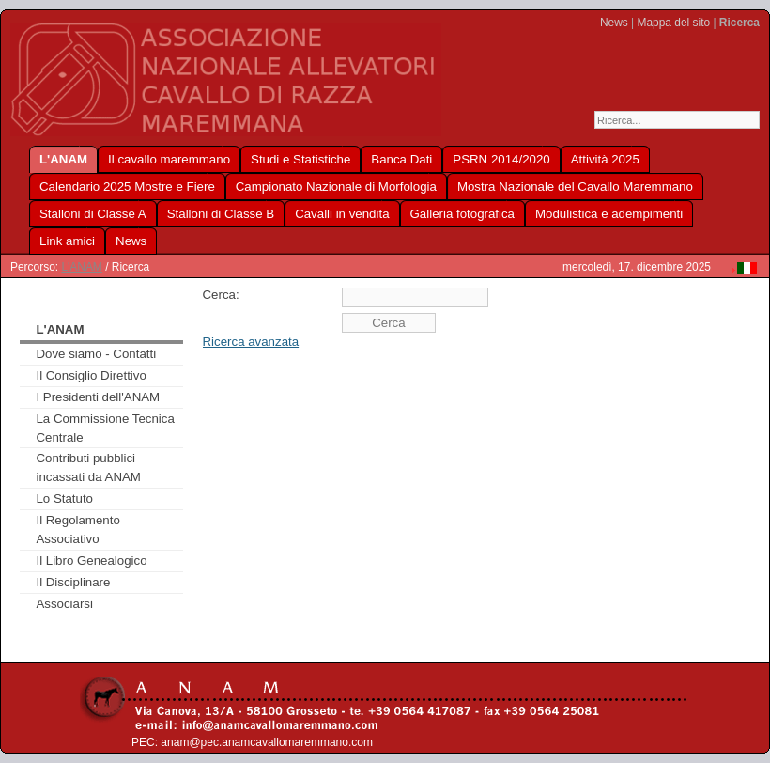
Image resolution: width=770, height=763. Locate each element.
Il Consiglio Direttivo (91, 375)
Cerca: (221, 295)
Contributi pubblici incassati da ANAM (88, 467)
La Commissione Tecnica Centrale (105, 428)
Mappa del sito (673, 22)
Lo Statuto (64, 498)
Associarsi (64, 604)
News (614, 22)
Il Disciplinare (73, 582)
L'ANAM (81, 266)
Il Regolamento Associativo (77, 529)
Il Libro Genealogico (91, 560)
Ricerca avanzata (251, 342)
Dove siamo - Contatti (96, 354)
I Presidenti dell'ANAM (98, 397)
